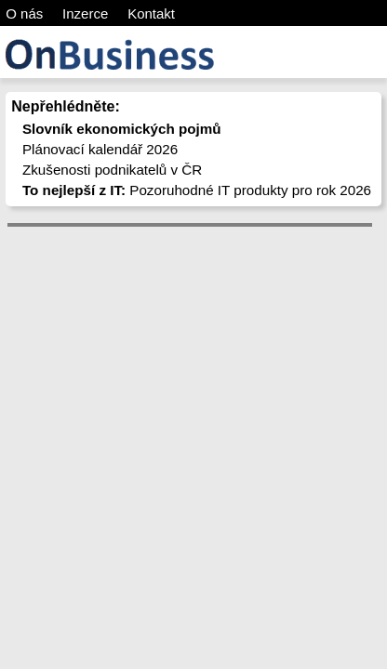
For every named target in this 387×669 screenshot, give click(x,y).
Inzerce (85, 13)
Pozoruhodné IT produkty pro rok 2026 (196, 190)
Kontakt (151, 13)
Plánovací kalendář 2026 (100, 149)
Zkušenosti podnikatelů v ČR (112, 169)
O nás (24, 13)
